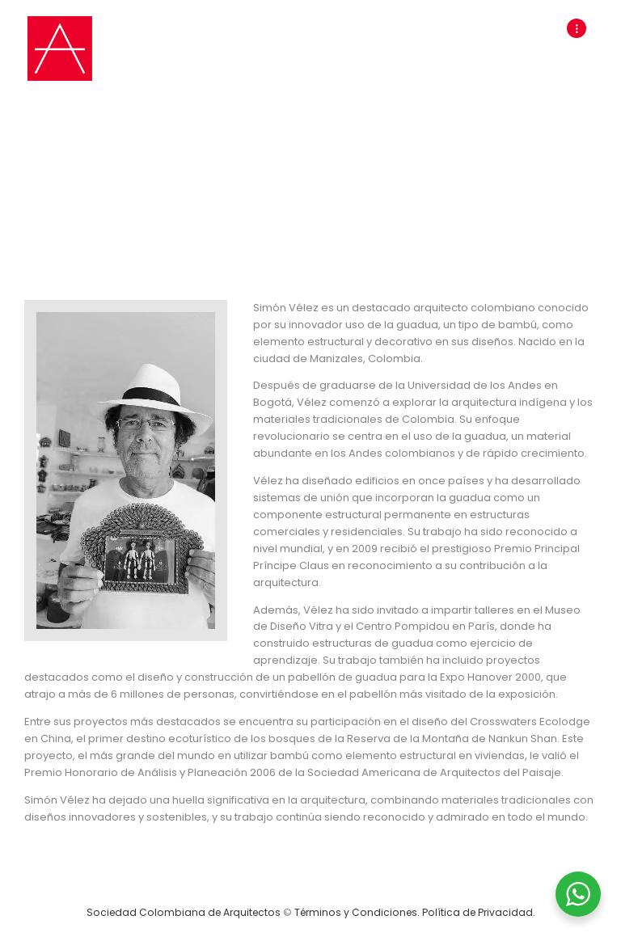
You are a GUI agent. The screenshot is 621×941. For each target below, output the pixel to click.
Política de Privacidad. (478, 912)
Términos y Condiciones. (358, 912)
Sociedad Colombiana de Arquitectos (184, 912)
